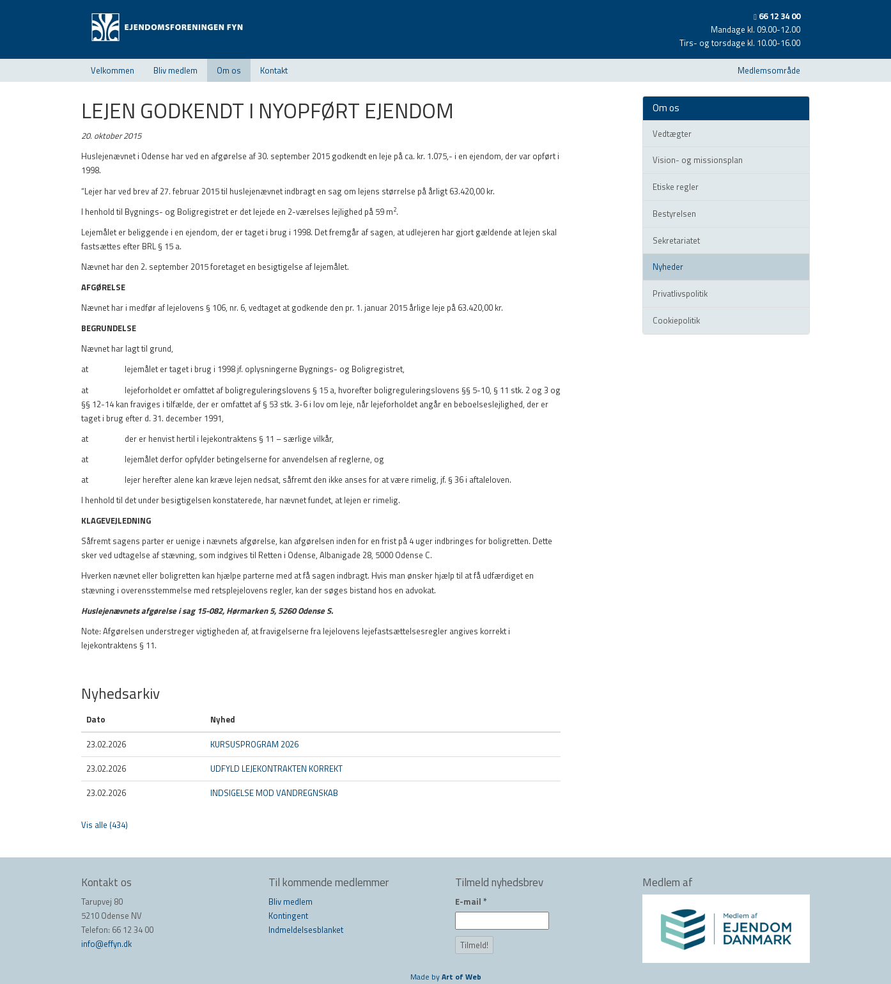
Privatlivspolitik (680, 293)
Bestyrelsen (674, 213)
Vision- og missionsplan (698, 159)
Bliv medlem (175, 70)
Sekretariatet (676, 240)
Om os (229, 70)
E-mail (471, 901)
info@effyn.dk (106, 943)
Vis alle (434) (104, 824)
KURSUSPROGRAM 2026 (254, 744)
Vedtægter (672, 133)
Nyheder (668, 266)
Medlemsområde (769, 70)
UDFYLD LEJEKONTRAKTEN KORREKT (276, 768)
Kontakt (274, 70)
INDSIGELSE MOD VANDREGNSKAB (274, 792)
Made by (445, 977)
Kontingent (288, 915)
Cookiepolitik (676, 320)
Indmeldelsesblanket (305, 929)
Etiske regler (676, 186)
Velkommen (112, 70)
